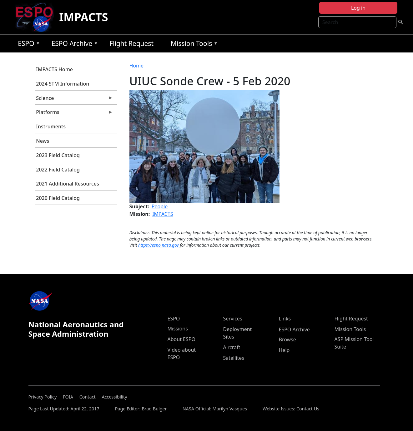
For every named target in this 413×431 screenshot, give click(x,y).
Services (232, 318)
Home (136, 65)
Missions (178, 328)
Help (284, 350)
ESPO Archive (73, 44)
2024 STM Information (62, 83)
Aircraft (231, 347)
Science (74, 100)
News (42, 140)
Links (285, 318)
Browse (287, 339)
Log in (358, 7)
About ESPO (181, 339)
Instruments (51, 126)
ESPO (27, 44)
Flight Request (131, 43)
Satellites (233, 357)
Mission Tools (193, 44)
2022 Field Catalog (58, 169)
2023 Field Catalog (58, 155)
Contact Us (307, 409)
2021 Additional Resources (67, 183)
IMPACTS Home (54, 69)
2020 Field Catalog (58, 198)
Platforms (74, 114)
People (160, 206)
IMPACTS (83, 17)
